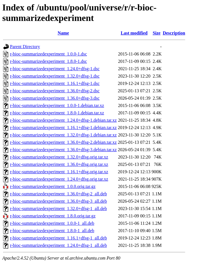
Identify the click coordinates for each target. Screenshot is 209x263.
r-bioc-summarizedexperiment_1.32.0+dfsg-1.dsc (55, 76)
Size (157, 33)
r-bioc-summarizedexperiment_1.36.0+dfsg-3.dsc (55, 98)
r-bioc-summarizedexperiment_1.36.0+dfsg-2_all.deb (58, 193)
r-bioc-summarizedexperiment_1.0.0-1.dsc (48, 54)
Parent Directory (25, 46)
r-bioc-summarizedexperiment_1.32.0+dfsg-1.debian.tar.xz (63, 134)
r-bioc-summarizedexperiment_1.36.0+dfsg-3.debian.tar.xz (63, 149)
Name (63, 33)
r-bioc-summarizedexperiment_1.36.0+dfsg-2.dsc (55, 90)
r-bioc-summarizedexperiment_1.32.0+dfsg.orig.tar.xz (59, 157)
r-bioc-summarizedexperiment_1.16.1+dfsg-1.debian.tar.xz (63, 127)
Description (174, 33)
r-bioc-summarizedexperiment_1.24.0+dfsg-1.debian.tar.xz (63, 120)
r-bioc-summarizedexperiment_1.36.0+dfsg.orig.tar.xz (59, 164)
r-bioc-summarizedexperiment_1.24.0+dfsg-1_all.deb (58, 245)
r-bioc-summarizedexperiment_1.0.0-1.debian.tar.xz (57, 105)
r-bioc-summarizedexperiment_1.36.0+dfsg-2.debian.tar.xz (63, 142)
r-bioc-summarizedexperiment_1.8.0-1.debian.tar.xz (57, 112)
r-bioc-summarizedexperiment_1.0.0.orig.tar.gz (52, 186)
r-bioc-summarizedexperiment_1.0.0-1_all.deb (52, 223)
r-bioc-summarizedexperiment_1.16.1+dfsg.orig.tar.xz (59, 171)
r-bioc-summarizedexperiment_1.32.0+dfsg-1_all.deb (58, 208)
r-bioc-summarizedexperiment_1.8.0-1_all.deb (52, 230)
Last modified (134, 33)
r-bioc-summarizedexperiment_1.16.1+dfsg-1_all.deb (58, 238)
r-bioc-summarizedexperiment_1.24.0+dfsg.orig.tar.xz (59, 179)
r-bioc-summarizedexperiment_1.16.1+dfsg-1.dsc (55, 83)
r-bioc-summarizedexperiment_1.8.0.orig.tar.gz (52, 215)
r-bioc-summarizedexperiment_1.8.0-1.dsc (48, 61)
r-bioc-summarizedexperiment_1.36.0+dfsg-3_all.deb (58, 201)
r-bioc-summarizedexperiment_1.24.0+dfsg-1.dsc (55, 68)
